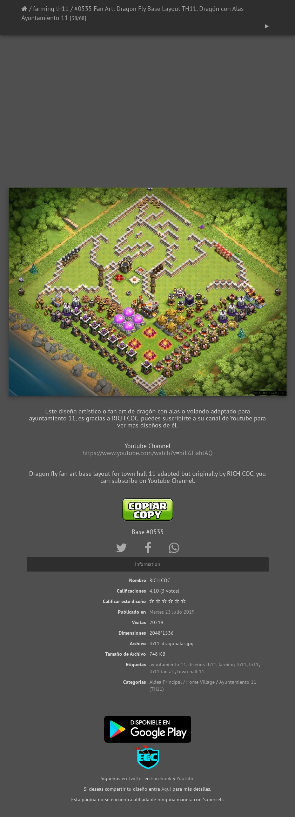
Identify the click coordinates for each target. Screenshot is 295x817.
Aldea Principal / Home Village (182, 682)
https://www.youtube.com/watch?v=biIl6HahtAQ (147, 453)
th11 (254, 664)
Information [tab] (147, 564)
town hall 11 (191, 671)
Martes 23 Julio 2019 (172, 612)
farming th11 (51, 9)
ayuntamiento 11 (167, 664)
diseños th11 (202, 664)
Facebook (161, 778)
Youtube (185, 778)
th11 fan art (162, 671)
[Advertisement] (147, 131)
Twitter (136, 778)
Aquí (166, 789)
